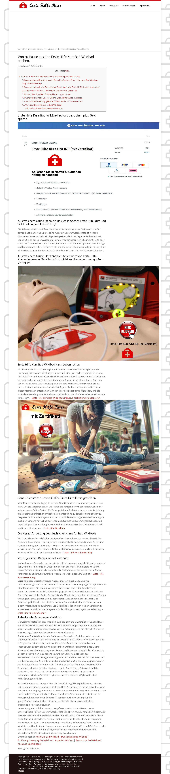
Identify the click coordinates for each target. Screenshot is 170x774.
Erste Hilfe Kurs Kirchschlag (78, 552)
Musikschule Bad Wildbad (74, 736)
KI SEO (62, 764)
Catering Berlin (72, 764)
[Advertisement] (85, 29)
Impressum (145, 6)
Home (92, 6)
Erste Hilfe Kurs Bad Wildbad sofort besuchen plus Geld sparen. (50, 76)
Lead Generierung (24, 766)
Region (102, 6)
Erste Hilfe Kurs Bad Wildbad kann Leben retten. (46, 94)
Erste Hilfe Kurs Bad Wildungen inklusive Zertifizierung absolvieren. (66, 397)
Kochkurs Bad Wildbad (47, 736)
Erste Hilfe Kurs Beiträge (32, 49)
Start (19, 49)
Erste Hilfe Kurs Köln (54, 528)
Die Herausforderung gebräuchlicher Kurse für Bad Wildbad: (52, 101)
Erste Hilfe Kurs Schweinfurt (32, 612)
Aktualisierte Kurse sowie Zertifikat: (44, 108)
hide (67, 71)
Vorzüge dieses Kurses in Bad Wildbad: (42, 104)
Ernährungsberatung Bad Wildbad (35, 740)
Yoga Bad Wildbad (64, 740)
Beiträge (113, 6)
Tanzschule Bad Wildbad (88, 740)
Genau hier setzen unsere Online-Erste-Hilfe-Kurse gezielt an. (52, 97)
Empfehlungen (128, 6)
